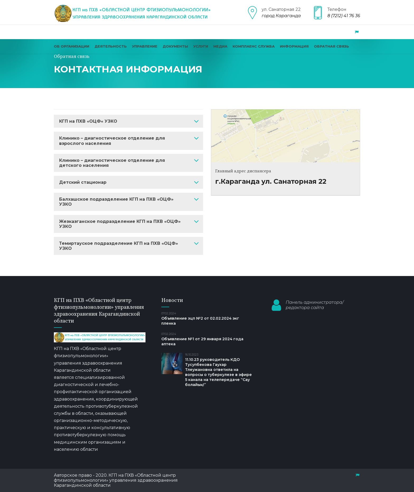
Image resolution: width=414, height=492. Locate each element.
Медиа (220, 46)
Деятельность (111, 46)
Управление (144, 46)
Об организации (71, 46)
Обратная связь (331, 46)
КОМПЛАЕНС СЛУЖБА (254, 46)
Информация (294, 46)
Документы (175, 46)
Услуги (200, 46)
